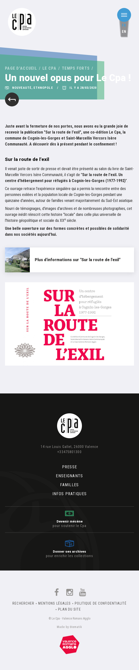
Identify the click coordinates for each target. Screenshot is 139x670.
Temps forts (76, 68)
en (124, 32)
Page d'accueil (21, 68)
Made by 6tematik (69, 627)
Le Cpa (49, 68)
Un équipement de (69, 644)
